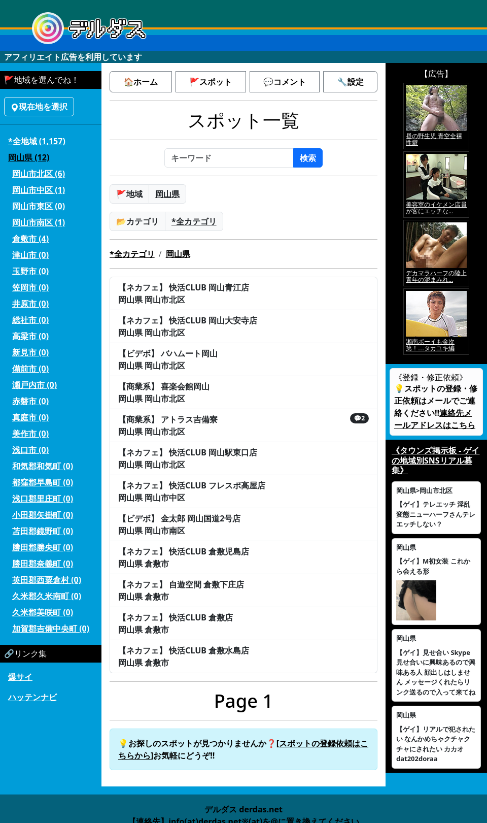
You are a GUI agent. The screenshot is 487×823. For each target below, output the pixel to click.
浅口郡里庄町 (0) (42, 498)
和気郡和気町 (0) (42, 466)
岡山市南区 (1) (38, 222)
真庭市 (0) (30, 417)
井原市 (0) (30, 303)
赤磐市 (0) (30, 401)
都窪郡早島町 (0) (42, 482)
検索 (308, 157)
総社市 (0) (30, 319)
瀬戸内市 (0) (34, 384)
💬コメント (284, 81)
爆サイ (20, 676)
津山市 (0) (30, 254)
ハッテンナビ (32, 697)
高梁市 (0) (30, 336)
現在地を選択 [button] (39, 106)
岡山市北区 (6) (38, 173)
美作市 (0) (30, 433)
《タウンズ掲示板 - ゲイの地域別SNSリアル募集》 (435, 460)
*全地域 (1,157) (36, 141)
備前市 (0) (30, 368)
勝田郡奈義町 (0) (42, 563)
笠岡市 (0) (30, 287)
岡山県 (167, 194)
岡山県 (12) (28, 157)
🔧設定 (350, 81)
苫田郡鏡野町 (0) (42, 531)
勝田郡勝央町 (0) (42, 547)
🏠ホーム (140, 81)
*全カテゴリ (194, 221)
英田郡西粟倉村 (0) (46, 579)
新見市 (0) (30, 352)
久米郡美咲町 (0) (42, 612)
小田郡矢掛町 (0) (42, 514)
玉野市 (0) (30, 271)
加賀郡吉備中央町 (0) (50, 628)
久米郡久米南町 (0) (46, 596)
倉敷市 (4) (30, 238)
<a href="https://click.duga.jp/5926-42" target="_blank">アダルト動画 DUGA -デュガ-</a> (436, 219)
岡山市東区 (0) (38, 206)
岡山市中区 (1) (38, 189)
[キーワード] (229, 158)
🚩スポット (210, 81)
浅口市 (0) (30, 449)
